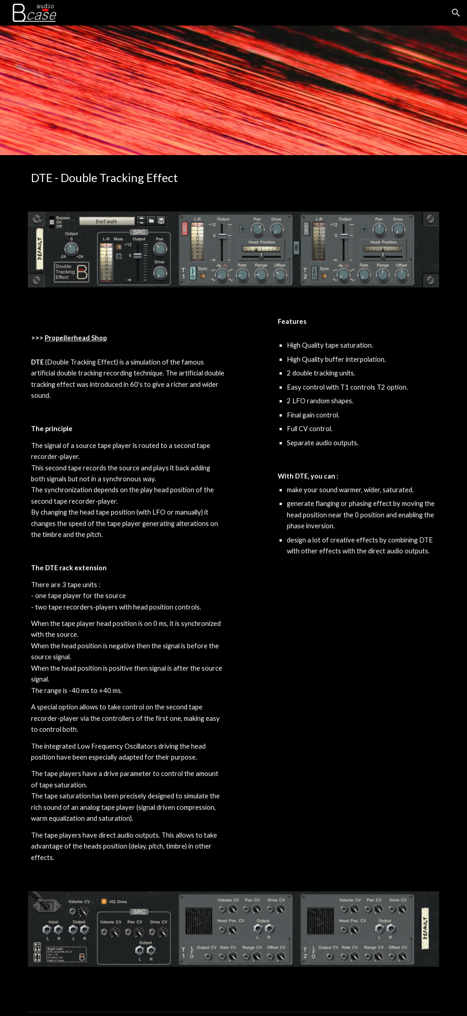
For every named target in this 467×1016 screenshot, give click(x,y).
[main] (127, 177)
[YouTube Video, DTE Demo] (357, 619)
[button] (456, 13)
